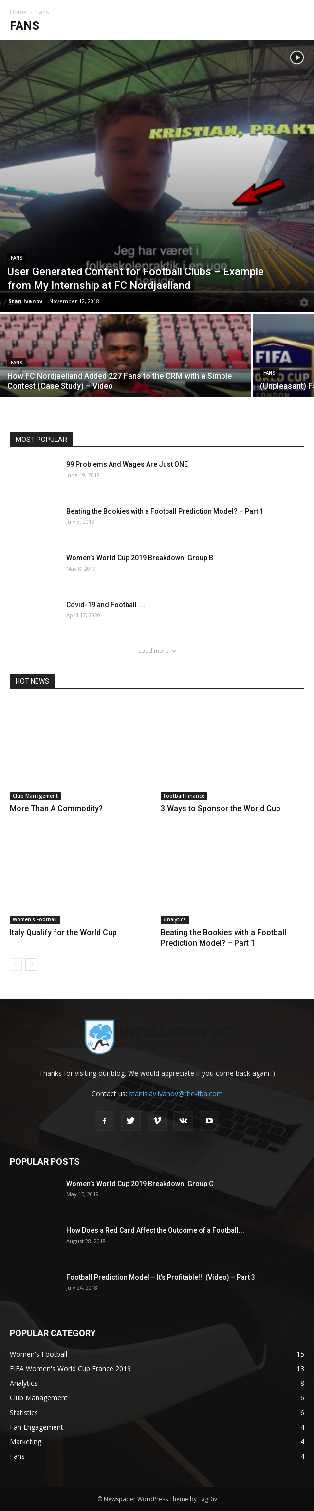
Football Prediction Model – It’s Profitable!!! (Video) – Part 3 (160, 1277)
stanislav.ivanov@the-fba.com (176, 1093)
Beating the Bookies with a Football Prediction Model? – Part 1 (164, 511)
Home (18, 12)
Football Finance (184, 795)
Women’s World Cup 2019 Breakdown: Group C (139, 1183)
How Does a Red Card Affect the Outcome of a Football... (155, 1230)
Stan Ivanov (25, 301)
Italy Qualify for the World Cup (63, 932)
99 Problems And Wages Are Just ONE (127, 464)
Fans (17, 258)
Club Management (35, 795)
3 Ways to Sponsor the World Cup (220, 808)
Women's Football (35, 919)
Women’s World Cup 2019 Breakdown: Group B (139, 558)
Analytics (175, 919)
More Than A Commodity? (56, 808)
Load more (157, 651)
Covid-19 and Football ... (106, 605)
